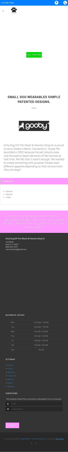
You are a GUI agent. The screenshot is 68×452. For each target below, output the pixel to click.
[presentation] (19, 416)
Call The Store (34, 55)
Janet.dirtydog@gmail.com (16, 249)
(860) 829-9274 (12, 247)
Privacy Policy (25, 439)
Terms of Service (38, 439)
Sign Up (12, 425)
